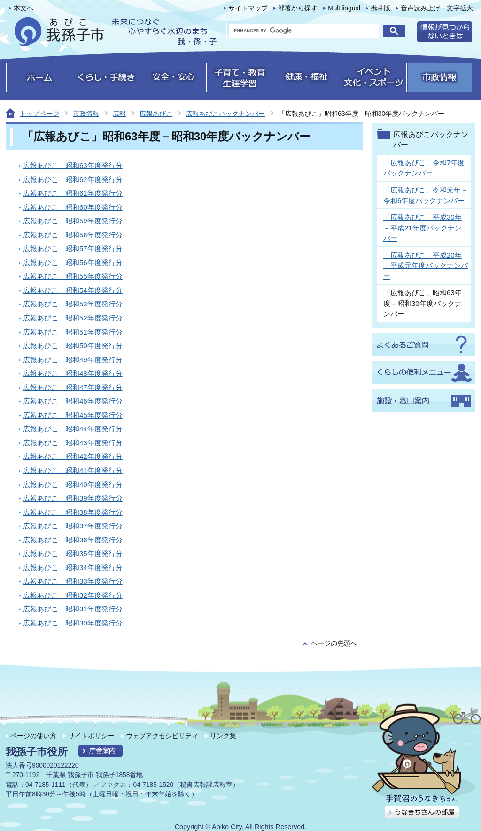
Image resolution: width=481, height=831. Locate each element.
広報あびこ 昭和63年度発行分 (73, 165)
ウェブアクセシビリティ (162, 736)
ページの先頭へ (334, 643)
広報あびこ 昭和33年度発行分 (73, 581)
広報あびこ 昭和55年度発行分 (73, 276)
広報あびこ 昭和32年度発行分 (73, 595)
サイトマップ (248, 8)
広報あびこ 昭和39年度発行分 (73, 498)
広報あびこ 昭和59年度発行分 (73, 221)
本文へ (23, 8)
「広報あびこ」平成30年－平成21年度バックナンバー (422, 227)
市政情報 (86, 113)
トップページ (39, 113)
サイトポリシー (91, 736)
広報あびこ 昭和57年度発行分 (73, 248)
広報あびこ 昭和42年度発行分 (73, 456)
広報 (119, 113)
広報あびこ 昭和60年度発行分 (73, 207)
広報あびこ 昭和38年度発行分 (73, 512)
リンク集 (223, 736)
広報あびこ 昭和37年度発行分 (73, 526)
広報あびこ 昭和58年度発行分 (73, 235)
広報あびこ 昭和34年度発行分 (73, 568)
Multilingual (344, 8)
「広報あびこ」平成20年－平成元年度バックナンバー (425, 265)
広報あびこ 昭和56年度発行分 (73, 263)
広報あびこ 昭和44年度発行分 (73, 429)
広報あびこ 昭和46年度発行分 (73, 401)
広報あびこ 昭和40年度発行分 (73, 484)
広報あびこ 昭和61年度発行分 (73, 193)
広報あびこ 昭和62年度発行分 (73, 179)
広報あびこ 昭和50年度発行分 (73, 346)
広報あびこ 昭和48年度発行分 (73, 373)
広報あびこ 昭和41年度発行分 (73, 470)
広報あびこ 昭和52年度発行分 (73, 318)
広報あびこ (156, 113)
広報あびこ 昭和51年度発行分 (73, 332)
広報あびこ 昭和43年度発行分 (73, 443)
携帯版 (380, 8)
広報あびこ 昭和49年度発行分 (73, 360)
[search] (304, 31)
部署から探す (298, 8)
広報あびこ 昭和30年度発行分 (73, 623)
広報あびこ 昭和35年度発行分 (73, 553)
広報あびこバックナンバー (225, 113)
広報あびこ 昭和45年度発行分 (73, 415)
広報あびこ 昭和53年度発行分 (73, 304)
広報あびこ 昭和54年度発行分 (73, 290)
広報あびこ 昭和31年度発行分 (73, 609)
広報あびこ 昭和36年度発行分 (73, 540)
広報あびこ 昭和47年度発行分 (73, 387)
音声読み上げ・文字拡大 (437, 8)
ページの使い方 (33, 736)
